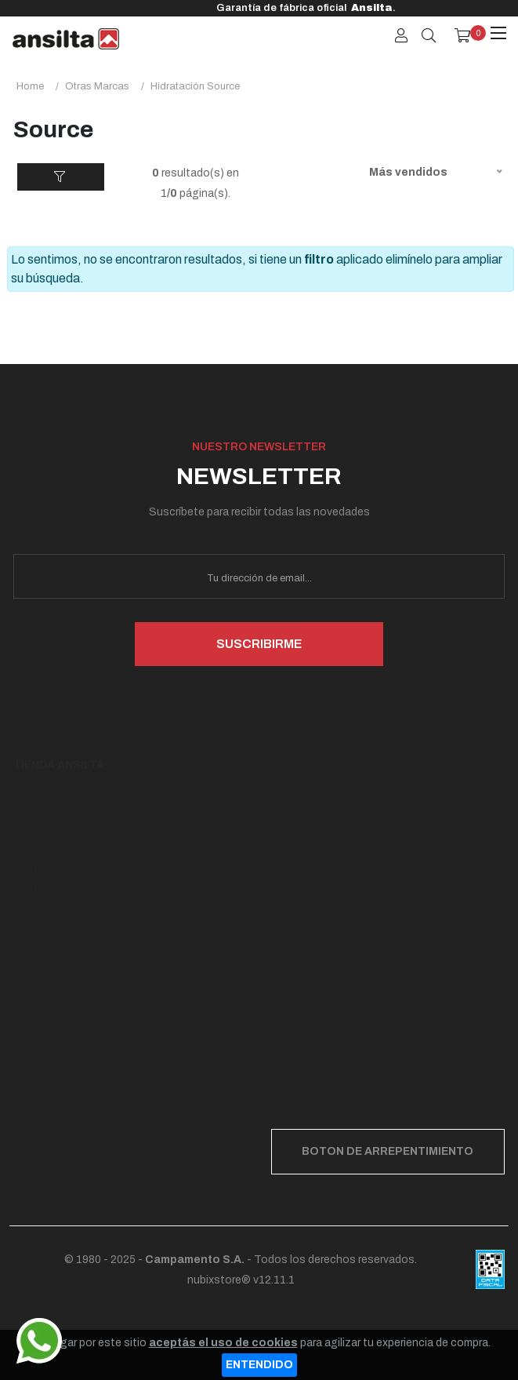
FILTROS (61, 181)
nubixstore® (219, 1280)
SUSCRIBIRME (259, 643)
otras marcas (97, 86)
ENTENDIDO (259, 1365)
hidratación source (195, 86)
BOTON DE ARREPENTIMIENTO (387, 1151)
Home (30, 86)
